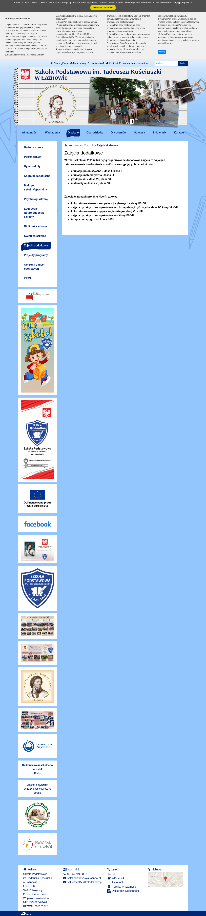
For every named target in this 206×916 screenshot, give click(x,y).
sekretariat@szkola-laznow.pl (82, 882)
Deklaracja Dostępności (123, 891)
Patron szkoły (33, 156)
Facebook (115, 882)
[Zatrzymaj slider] (132, 121)
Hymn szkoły (32, 166)
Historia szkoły (33, 147)
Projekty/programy (36, 255)
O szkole (73, 132)
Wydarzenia (52, 132)
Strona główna (59, 63)
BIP (111, 874)
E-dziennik (159, 132)
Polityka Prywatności (121, 886)
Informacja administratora (133, 63)
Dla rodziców (95, 132)
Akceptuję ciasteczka (103, 7)
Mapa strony (78, 63)
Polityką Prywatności (88, 2)
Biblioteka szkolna (36, 226)
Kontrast (112, 63)
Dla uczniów (118, 132)
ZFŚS (27, 278)
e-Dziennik (116, 878)
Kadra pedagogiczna (37, 175)
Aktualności (29, 132)
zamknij (162, 52)
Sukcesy (139, 132)
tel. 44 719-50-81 (75, 874)
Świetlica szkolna (35, 236)
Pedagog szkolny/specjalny (35, 187)
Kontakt (179, 132)
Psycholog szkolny (36, 199)
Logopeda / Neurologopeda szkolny (34, 212)
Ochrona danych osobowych (34, 266)
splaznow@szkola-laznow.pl (82, 878)
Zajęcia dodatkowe (36, 245)
